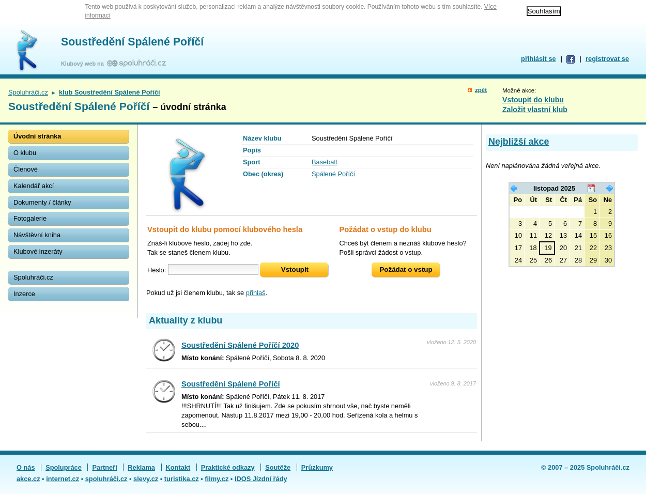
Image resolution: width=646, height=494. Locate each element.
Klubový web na (84, 63)
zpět (481, 90)
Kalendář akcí (33, 186)
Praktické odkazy (228, 467)
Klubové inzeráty (38, 251)
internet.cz (62, 479)
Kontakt (178, 467)
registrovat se (607, 59)
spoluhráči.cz (106, 479)
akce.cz (28, 479)
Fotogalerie (30, 218)
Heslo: (156, 269)
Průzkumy (317, 467)
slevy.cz (145, 479)
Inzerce (24, 294)
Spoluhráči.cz (28, 92)
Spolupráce (63, 467)
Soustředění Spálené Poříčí (132, 42)
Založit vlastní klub (534, 109)
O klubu (24, 153)
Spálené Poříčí (333, 174)
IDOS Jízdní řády (261, 479)
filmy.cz (216, 479)
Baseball (324, 162)
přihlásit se (538, 59)
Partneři (104, 467)
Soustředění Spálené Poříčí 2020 (240, 345)
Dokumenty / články (42, 202)
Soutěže (277, 467)
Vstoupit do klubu (533, 100)
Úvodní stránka (37, 136)
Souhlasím (544, 11)
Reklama (141, 467)
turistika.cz (181, 479)
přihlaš (256, 293)
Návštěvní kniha (36, 235)
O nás (26, 467)
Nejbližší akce (518, 141)
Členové (25, 169)
